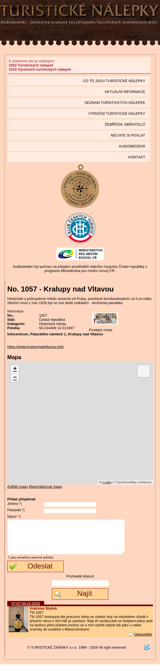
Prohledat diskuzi (80, 583)
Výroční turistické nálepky (117, 113)
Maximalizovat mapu (45, 486)
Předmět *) (16, 510)
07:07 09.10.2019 (25, 610)
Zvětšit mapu (17, 486)
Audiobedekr (132, 146)
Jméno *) (14, 504)
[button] (15, 369)
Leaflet (105, 482)
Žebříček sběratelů (125, 124)
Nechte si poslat (128, 135)
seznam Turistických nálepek (115, 103)
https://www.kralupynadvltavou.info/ (35, 347)
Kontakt (136, 157)
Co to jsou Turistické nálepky (114, 81)
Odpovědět (140, 641)
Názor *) (14, 516)
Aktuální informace (125, 92)
